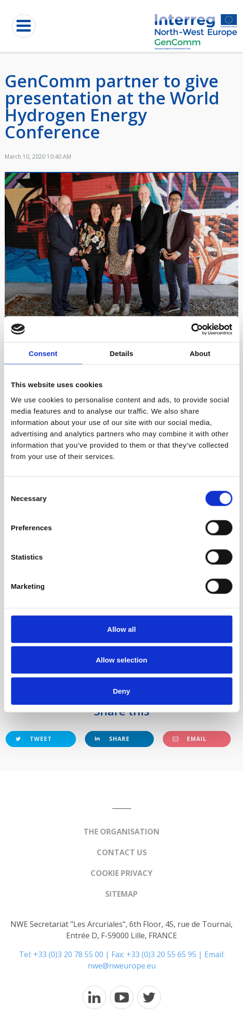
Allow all (121, 629)
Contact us (122, 852)
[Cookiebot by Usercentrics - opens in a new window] (191, 329)
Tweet (34, 739)
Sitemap (121, 894)
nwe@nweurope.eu (122, 965)
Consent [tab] (43, 353)
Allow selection (121, 660)
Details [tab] (122, 353)
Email (190, 739)
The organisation (121, 831)
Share (112, 739)
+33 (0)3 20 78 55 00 (68, 954)
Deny (121, 691)
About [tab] (200, 353)
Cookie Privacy (121, 873)
